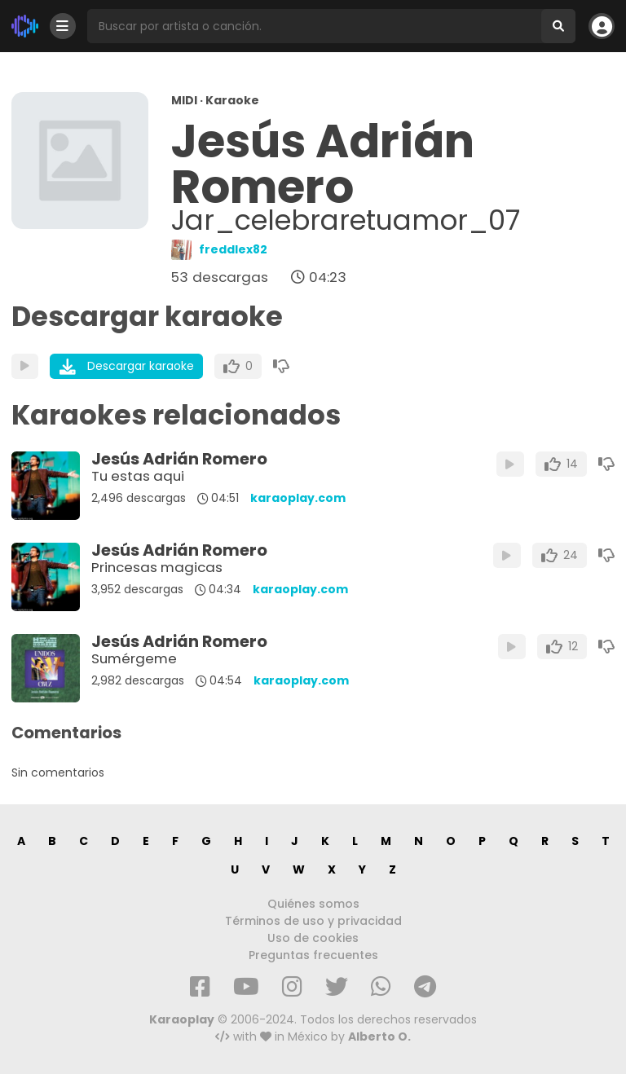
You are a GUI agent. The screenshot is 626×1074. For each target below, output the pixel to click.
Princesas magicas (157, 567)
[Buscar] (558, 26)
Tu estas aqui (137, 476)
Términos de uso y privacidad (313, 921)
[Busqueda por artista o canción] (314, 26)
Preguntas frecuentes (313, 955)
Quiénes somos (313, 904)
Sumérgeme (134, 658)
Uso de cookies (313, 938)
